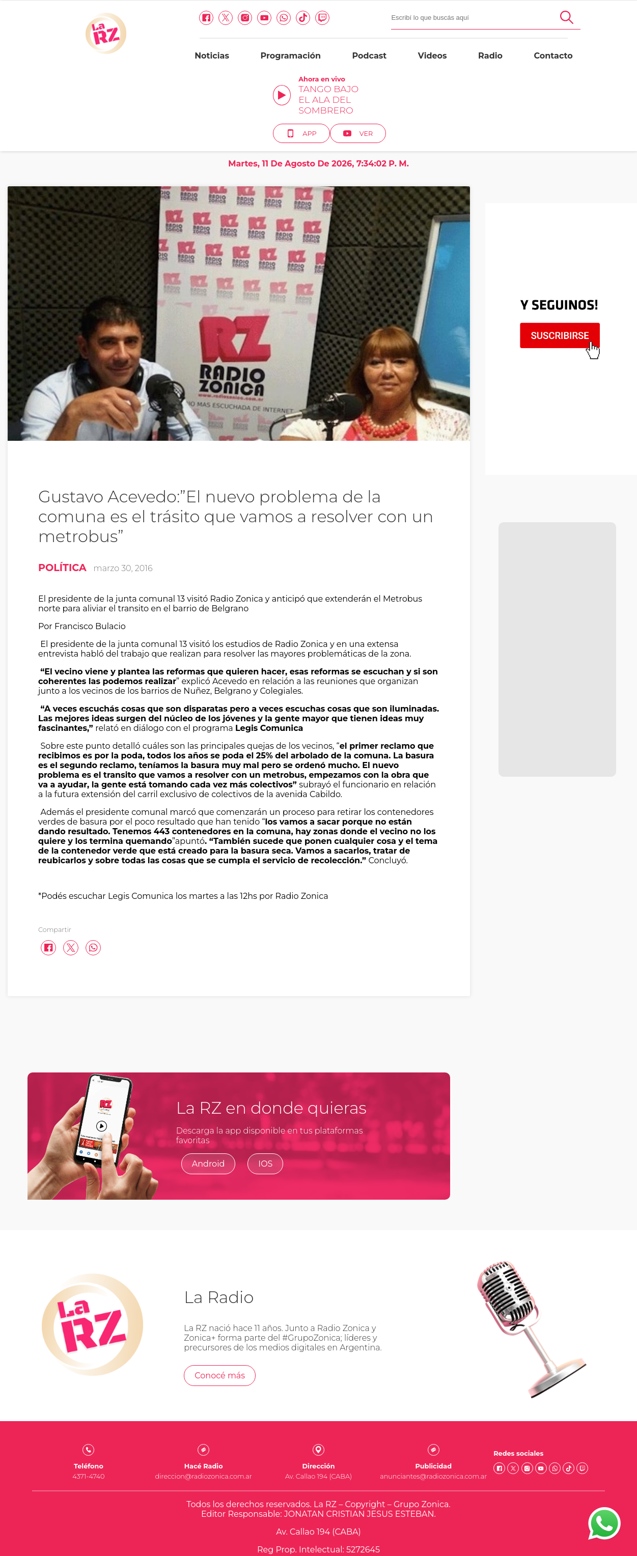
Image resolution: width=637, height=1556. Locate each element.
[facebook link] (114, 25)
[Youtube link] (172, 25)
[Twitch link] (231, 25)
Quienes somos (318, 1500)
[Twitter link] (134, 25)
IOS (265, 1096)
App (540, 66)
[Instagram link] (153, 25)
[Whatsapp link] (192, 25)
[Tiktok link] (211, 25)
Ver (597, 66)
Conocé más (220, 1308)
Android (208, 1096)
